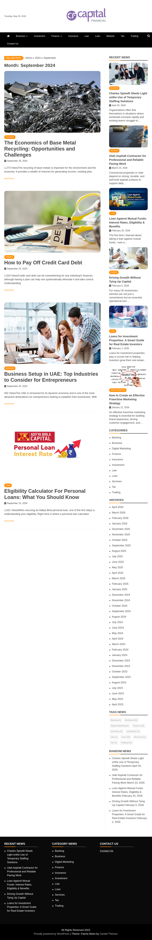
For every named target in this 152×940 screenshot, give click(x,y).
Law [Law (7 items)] (114, 737)
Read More (9, 178)
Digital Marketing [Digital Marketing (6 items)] (120, 726)
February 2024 (120, 649)
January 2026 (119, 523)
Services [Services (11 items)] (140, 737)
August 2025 (119, 551)
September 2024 (121, 611)
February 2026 (120, 518)
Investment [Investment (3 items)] (133, 731)
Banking (116, 437)
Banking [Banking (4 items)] (116, 720)
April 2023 (117, 704)
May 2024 (117, 633)
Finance (55, 36)
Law (87, 36)
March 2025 (118, 578)
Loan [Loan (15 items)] (126, 737)
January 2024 (119, 655)
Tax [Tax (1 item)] (114, 743)
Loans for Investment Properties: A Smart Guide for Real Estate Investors (126, 340)
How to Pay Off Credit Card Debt (43, 262)
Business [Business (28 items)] (131, 720)
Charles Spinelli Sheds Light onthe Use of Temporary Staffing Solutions (128, 97)
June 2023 (118, 693)
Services (114, 150)
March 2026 (118, 512)
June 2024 (118, 627)
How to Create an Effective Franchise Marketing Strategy (127, 399)
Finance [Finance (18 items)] (138, 726)
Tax (122, 36)
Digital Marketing (118, 390)
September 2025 (121, 545)
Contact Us (12, 43)
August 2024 (119, 616)
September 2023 (121, 677)
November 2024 (121, 600)
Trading (134, 36)
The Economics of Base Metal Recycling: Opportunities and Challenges (40, 149)
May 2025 (117, 567)
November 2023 (121, 666)
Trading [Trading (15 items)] (126, 743)
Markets (110, 36)
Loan (97, 36)
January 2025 (119, 589)
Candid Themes (109, 933)
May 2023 (117, 699)
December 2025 (121, 529)
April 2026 (117, 507)
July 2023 (117, 688)
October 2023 (119, 671)
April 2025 (117, 572)
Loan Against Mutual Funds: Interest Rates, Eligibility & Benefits (128, 222)
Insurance (73, 36)
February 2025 (120, 583)
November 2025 (121, 534)
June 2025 (118, 562)
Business (20, 36)
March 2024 (118, 644)
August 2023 (119, 682)
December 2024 (121, 594)
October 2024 (119, 605)
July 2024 (117, 622)
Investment (39, 36)
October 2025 (119, 540)
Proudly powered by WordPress (52, 933)
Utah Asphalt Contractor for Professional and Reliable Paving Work (127, 159)
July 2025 (117, 556)
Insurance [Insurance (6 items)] (117, 731)
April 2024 (117, 638)
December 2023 (121, 660)
